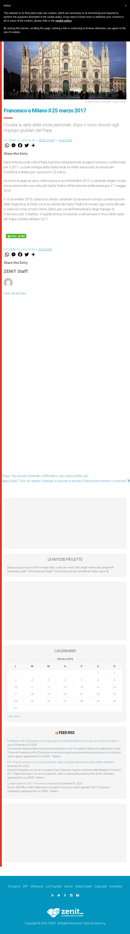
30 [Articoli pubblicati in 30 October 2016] (114, 701)
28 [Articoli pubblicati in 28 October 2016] (81, 701)
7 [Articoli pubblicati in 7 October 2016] (81, 680)
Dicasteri (65, 140)
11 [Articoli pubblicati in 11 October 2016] (32, 687)
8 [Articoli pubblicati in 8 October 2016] (98, 680)
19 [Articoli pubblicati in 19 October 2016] (48, 694)
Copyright (100, 886)
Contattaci (116, 886)
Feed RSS (66, 732)
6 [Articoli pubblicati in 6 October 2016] (65, 680)
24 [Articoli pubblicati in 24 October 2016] (15, 701)
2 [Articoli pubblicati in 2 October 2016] (114, 673)
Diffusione (37, 886)
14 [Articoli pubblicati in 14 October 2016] (81, 687)
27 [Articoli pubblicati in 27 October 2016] (65, 701)
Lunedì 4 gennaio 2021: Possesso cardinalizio (33, 783)
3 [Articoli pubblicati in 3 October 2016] (15, 680)
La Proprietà (54, 886)
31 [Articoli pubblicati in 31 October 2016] (15, 708)
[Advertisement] (65, 445)
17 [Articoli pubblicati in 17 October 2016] (15, 694)
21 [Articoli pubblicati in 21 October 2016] (81, 694)
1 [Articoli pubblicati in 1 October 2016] (98, 673)
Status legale (83, 886)
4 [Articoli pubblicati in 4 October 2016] (32, 680)
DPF (25, 886)
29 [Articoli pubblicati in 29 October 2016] (98, 701)
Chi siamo (14, 886)
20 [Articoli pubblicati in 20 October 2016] (65, 694)
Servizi (68, 886)
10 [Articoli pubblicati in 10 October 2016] (15, 687)
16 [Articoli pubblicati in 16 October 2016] (114, 687)
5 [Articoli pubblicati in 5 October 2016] (48, 680)
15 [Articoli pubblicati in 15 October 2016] (98, 687)
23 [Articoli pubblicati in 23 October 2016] (114, 694)
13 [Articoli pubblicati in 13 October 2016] (65, 687)
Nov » (17, 716)
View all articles (15, 293)
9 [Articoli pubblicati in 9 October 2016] (114, 680)
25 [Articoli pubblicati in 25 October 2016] (32, 701)
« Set (10, 716)
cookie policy (63, 20)
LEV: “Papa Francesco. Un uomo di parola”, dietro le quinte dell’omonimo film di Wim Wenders (60, 762)
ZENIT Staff (47, 140)
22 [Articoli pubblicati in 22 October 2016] (98, 694)
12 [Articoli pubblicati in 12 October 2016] (48, 687)
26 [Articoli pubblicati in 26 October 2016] (48, 701)
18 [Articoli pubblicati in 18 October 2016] (32, 694)
